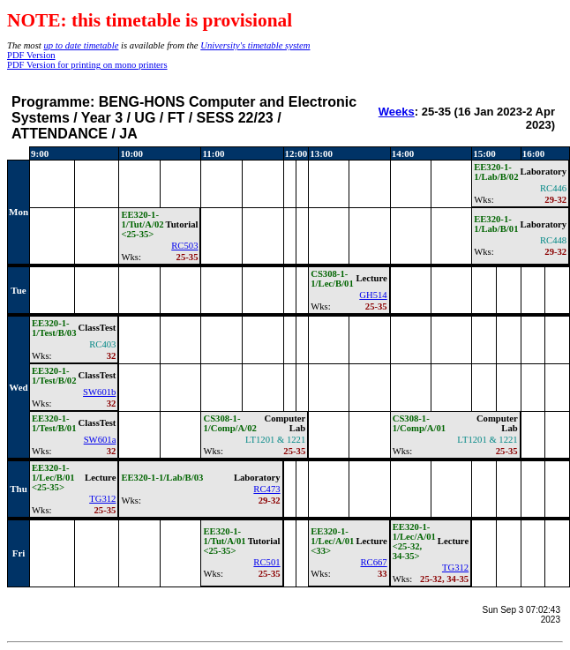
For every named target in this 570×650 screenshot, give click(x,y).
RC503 (184, 245)
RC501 (266, 562)
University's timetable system (255, 45)
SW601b (99, 392)
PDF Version (31, 55)
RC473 (266, 489)
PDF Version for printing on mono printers (87, 65)
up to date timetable (80, 45)
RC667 (373, 562)
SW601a (100, 440)
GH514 (372, 295)
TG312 (102, 499)
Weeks (397, 111)
